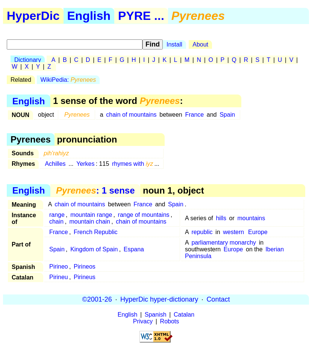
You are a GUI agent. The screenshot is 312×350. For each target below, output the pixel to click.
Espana (134, 249)
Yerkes (85, 164)
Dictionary (27, 60)
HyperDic (33, 16)
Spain (227, 114)
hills (221, 218)
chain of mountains (131, 114)
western (233, 232)
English (89, 16)
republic (201, 232)
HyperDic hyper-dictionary (159, 299)
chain (56, 221)
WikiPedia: (68, 80)
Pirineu (58, 277)
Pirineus (84, 277)
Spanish (156, 314)
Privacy (143, 321)
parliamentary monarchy (223, 242)
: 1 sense (95, 190)
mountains (251, 218)
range (57, 215)
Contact (218, 299)
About (200, 44)
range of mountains (144, 215)
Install (174, 44)
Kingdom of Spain (94, 249)
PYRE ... (141, 16)
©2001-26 (97, 299)
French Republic (96, 232)
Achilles (55, 164)
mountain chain (89, 221)
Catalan (184, 314)
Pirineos (84, 266)
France (194, 114)
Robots (169, 321)
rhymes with (132, 164)
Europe (258, 232)
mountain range (91, 215)
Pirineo (58, 266)
